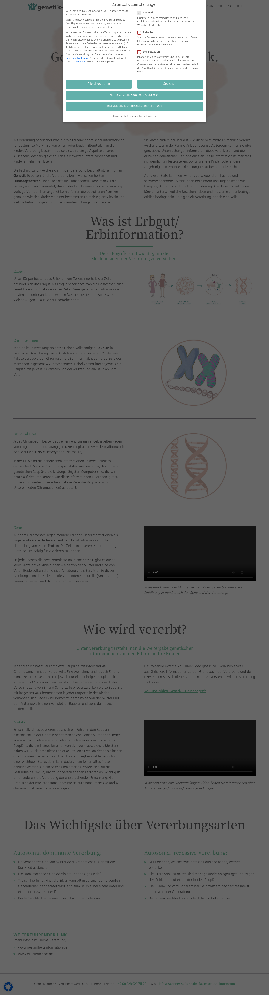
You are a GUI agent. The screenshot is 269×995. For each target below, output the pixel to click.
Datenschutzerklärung (77, 58)
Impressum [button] (151, 116)
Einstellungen (79, 62)
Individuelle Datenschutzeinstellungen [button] (134, 106)
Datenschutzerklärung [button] (136, 116)
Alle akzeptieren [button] (98, 84)
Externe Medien (150, 52)
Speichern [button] (170, 84)
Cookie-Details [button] (119, 116)
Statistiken (147, 32)
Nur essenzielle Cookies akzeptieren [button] (134, 95)
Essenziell (146, 13)
